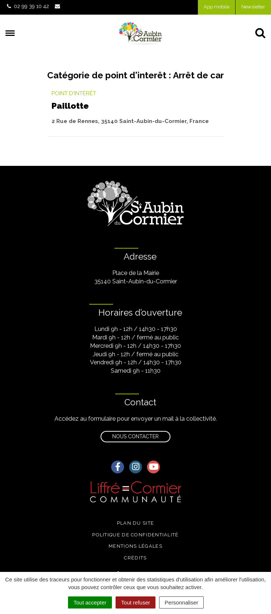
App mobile (216, 7)
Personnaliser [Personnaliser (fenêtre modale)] (181, 602)
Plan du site (135, 523)
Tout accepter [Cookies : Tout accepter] (90, 602)
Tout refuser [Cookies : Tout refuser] (135, 602)
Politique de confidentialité (135, 534)
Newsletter (253, 7)
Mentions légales (135, 546)
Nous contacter (135, 436)
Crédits (135, 558)
